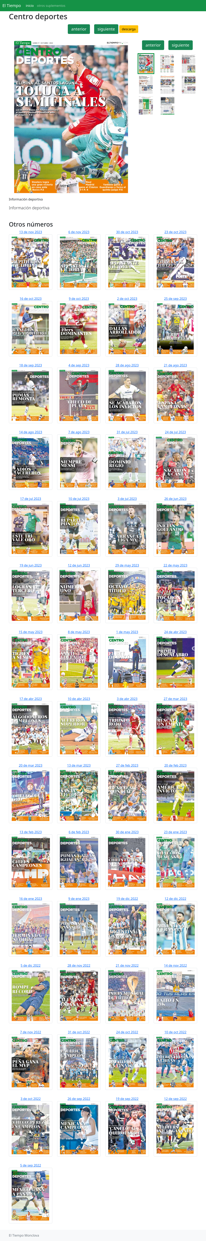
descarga (129, 29)
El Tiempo (11, 5)
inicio (30, 5)
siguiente (106, 29)
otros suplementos (51, 5)
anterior (79, 29)
